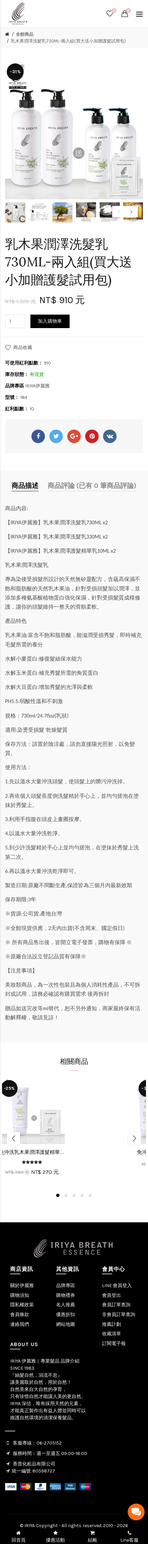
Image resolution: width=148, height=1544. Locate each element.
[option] (15, 212)
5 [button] (90, 1195)
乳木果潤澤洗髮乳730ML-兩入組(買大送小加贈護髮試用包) (68, 40)
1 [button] (57, 1195)
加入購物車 (50, 321)
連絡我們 (19, 1324)
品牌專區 (65, 1285)
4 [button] (82, 1195)
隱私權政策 (22, 1305)
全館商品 (24, 34)
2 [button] (66, 1195)
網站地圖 (65, 1324)
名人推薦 (65, 1305)
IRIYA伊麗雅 (37, 386)
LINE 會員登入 (117, 1285)
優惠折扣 (65, 1314)
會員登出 (111, 1295)
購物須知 (19, 1295)
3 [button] (74, 1195)
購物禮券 (65, 1295)
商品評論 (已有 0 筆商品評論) (92, 486)
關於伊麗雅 (22, 1285)
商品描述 (25, 486)
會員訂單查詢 (116, 1305)
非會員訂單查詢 (118, 1314)
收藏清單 (111, 1334)
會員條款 (19, 1314)
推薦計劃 (111, 1324)
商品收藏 (22, 347)
